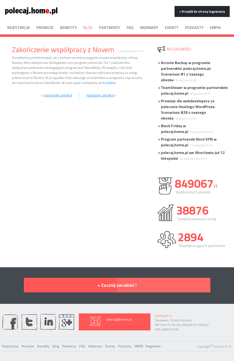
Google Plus (66, 322)
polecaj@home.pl (119, 319)
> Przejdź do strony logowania (202, 11)
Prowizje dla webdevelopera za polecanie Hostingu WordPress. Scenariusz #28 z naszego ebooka (186, 109)
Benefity (68, 27)
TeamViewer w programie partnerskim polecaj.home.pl (193, 90)
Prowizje (44, 27)
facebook (10, 322)
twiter (29, 322)
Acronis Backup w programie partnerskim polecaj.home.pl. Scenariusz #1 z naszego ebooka (184, 71)
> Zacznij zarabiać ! (117, 285)
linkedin (48, 322)
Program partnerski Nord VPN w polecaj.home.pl (187, 142)
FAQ (130, 27)
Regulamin (153, 346)
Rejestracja (18, 27)
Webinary (149, 27)
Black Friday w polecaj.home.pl (185, 128)
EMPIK (215, 27)
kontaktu (109, 82)
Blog (88, 27)
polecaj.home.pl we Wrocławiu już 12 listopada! (191, 155)
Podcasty (194, 27)
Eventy (171, 27)
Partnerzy (109, 27)
